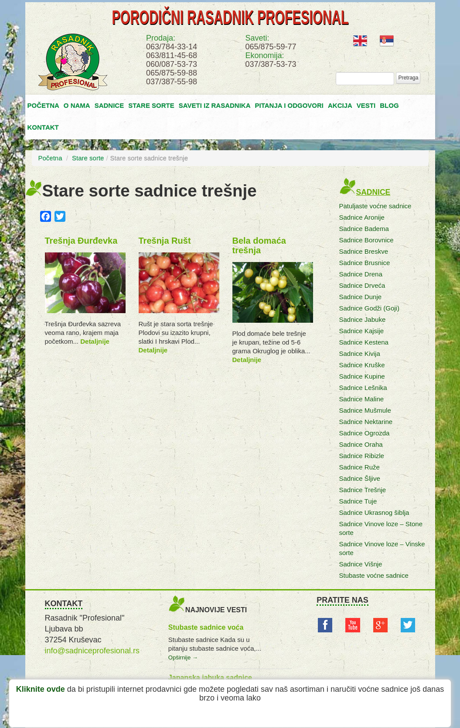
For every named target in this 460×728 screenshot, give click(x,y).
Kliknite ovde (40, 689)
